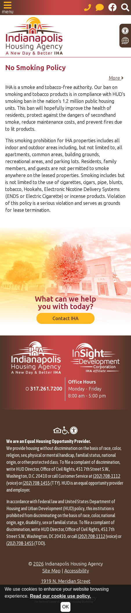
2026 (38, 564)
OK (65, 606)
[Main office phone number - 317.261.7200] (87, 7)
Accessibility (76, 571)
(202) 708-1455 (36, 483)
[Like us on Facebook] (112, 7)
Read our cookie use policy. (60, 596)
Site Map (51, 571)
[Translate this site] (125, 40)
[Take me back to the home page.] (65, 36)
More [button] (116, 78)
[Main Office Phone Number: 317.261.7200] (46, 389)
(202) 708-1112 (106, 476)
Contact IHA (65, 318)
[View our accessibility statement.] (125, 30)
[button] (7, 7)
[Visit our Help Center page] (100, 7)
